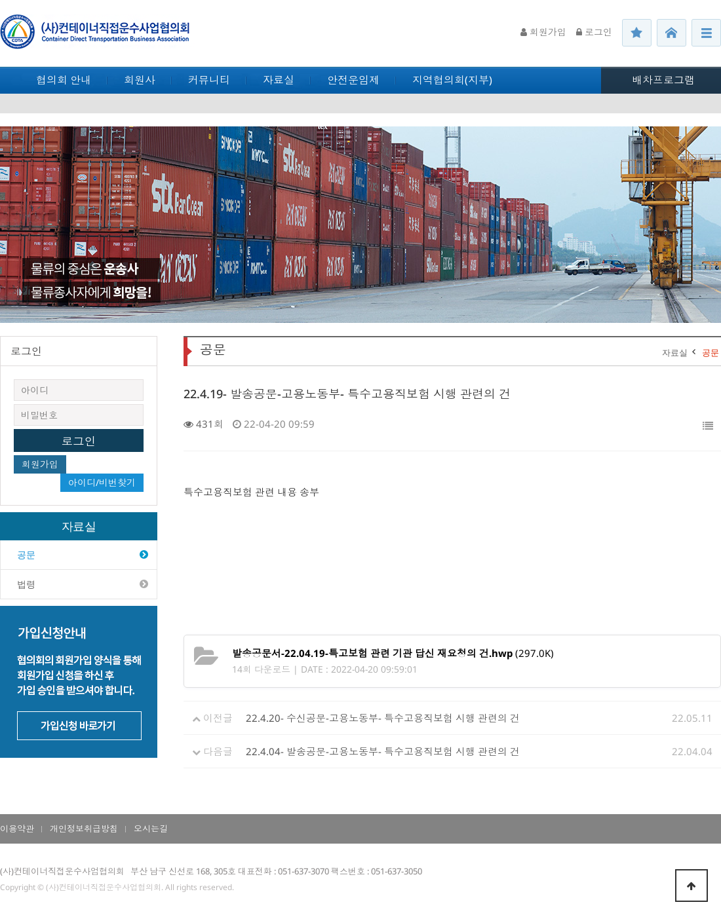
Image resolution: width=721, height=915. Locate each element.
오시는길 (151, 828)
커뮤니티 (209, 80)
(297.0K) (393, 653)
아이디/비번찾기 (102, 482)
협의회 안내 (63, 80)
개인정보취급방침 (84, 828)
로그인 (594, 32)
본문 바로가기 (0, 0)
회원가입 (543, 32)
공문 (26, 554)
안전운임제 (353, 80)
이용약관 (17, 828)
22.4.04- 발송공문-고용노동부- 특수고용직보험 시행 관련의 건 (383, 751)
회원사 (139, 80)
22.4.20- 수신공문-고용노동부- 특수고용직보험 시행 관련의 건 (383, 717)
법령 (26, 584)
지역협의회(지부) (452, 80)
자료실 (278, 80)
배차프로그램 (663, 80)
